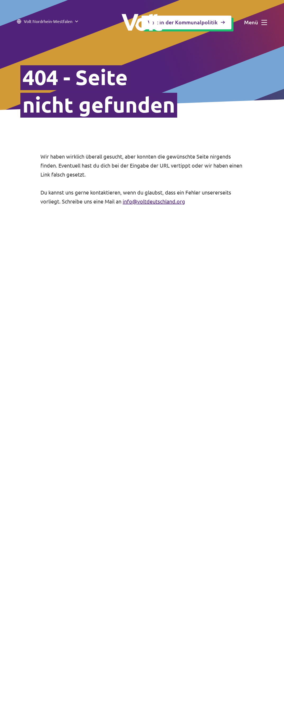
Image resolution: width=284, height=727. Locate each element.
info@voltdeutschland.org (154, 201)
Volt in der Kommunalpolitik (186, 22)
